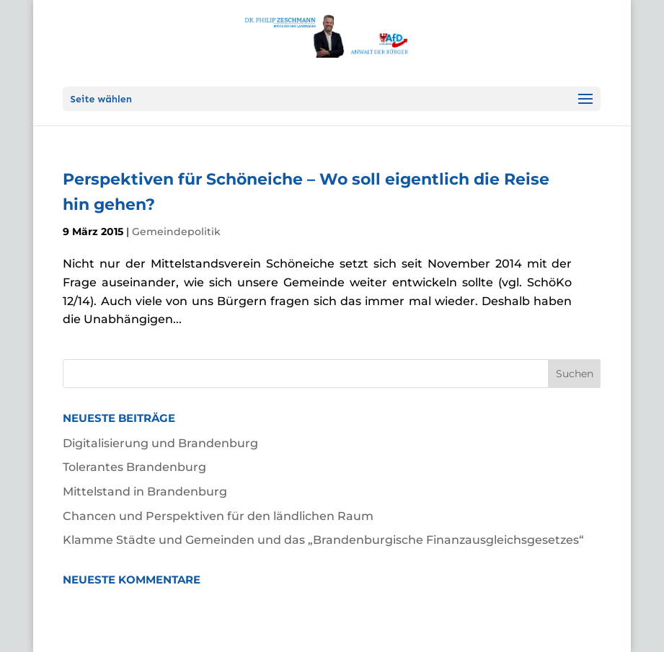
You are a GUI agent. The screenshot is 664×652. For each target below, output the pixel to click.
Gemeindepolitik (176, 231)
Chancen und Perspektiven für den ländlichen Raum (218, 516)
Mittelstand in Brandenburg (145, 491)
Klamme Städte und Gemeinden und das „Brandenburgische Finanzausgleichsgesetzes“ (323, 540)
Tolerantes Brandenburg (134, 467)
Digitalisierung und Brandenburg (160, 443)
